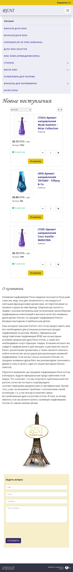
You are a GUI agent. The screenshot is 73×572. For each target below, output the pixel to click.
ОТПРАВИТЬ (13, 540)
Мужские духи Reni (15, 35)
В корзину (35, 161)
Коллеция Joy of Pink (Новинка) (23, 42)
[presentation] (27, 530)
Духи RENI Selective (15, 49)
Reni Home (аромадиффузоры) (22, 56)
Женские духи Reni (15, 28)
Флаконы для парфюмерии (20, 83)
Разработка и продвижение (56, 567)
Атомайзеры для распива (19, 76)
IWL (68, 568)
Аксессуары (11, 90)
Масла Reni (10, 69)
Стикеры (9, 63)
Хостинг (61, 569)
